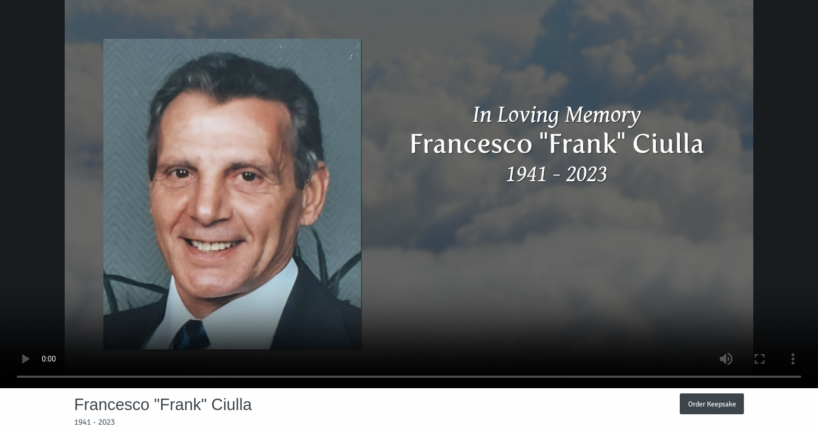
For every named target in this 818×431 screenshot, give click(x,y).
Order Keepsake (712, 404)
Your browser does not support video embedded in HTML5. (409, 194)
